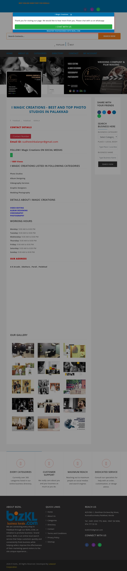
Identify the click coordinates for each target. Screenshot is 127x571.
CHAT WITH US (63, 26)
